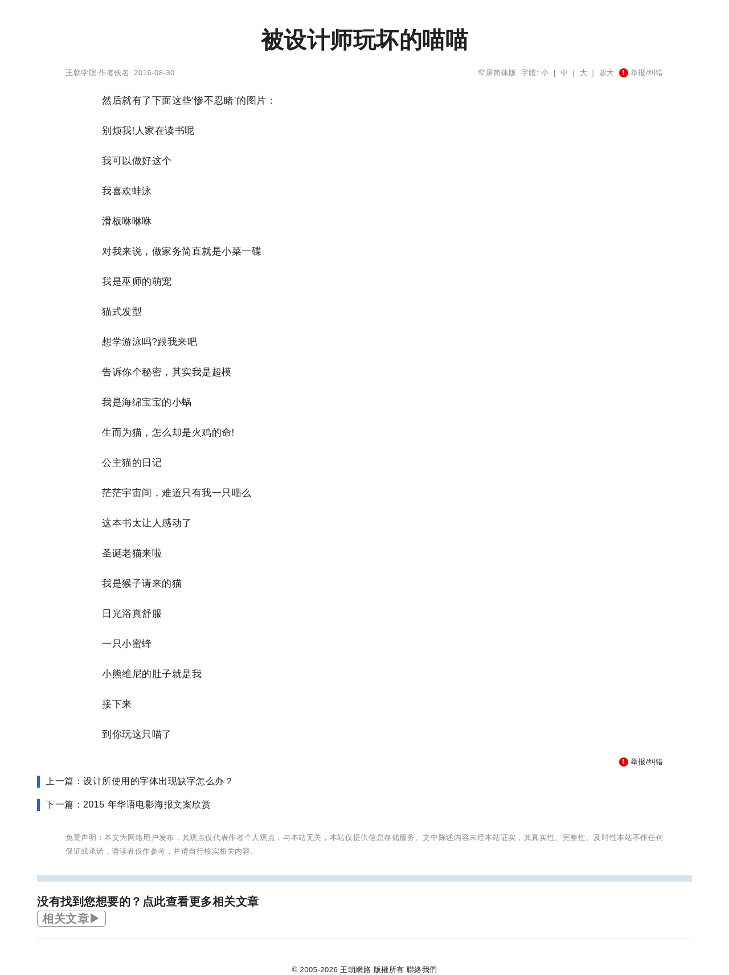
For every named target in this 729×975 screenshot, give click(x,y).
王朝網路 (355, 969)
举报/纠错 (641, 72)
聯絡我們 (422, 969)
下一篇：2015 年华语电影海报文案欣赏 (128, 804)
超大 (607, 72)
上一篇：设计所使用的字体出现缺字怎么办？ (140, 781)
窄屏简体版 (497, 72)
